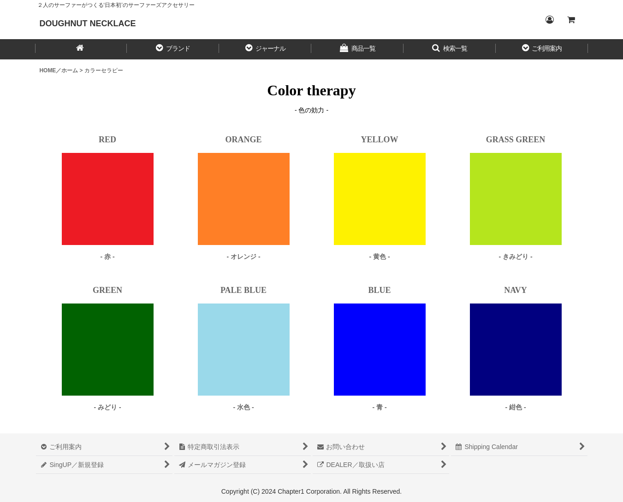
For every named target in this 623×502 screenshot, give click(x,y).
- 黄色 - (379, 256)
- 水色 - (243, 407)
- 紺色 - (515, 407)
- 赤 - (107, 256)
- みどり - (107, 407)
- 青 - (379, 407)
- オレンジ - (243, 256)
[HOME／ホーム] (81, 49)
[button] (173, 49)
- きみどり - (515, 256)
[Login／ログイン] (549, 20)
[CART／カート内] (571, 20)
